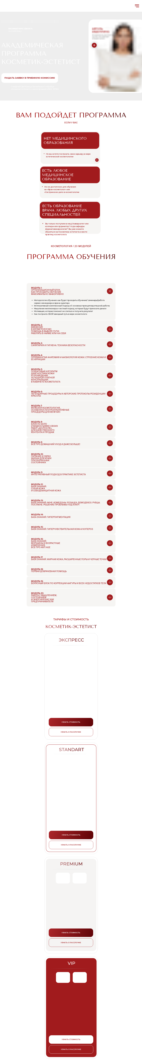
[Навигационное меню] (137, 5)
